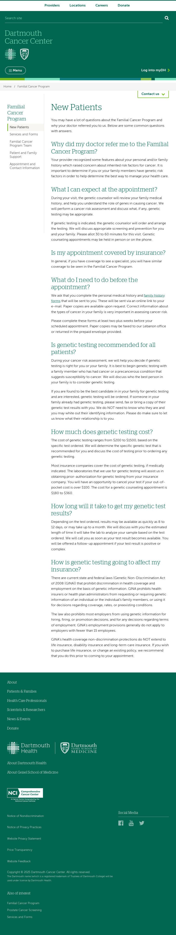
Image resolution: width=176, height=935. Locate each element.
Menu (17, 70)
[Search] (167, 18)
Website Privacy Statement (24, 838)
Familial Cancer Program (33, 86)
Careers (101, 5)
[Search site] (84, 18)
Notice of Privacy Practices (24, 827)
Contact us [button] (150, 94)
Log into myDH (153, 70)
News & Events (18, 719)
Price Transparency (19, 850)
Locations (78, 5)
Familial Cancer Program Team (21, 143)
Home (7, 86)
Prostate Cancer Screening (24, 910)
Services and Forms (24, 134)
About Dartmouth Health (26, 763)
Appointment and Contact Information (25, 166)
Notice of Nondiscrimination (25, 816)
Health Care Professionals (27, 700)
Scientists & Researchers (26, 710)
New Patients (19, 127)
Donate (124, 5)
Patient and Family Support (23, 154)
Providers (52, 5)
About (12, 682)
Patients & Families (21, 691)
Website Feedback (19, 861)
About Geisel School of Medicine (32, 772)
